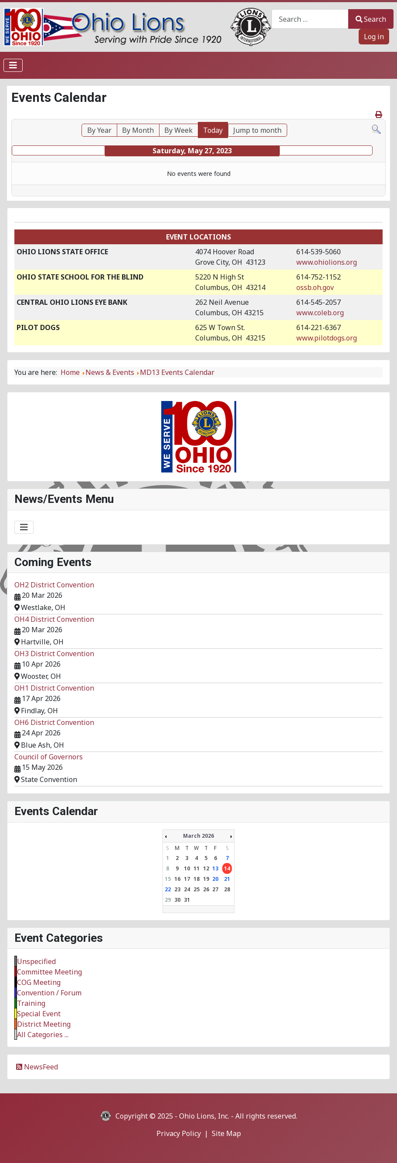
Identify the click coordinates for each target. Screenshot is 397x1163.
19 (206, 879)
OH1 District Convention (54, 688)
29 (168, 899)
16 (177, 879)
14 (227, 868)
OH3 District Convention (54, 653)
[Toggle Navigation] (13, 65)
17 (187, 879)
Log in (374, 36)
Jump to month (257, 130)
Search (371, 19)
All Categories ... (42, 1034)
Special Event (39, 1013)
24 (187, 889)
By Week (178, 130)
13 (215, 868)
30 (177, 899)
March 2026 (198, 835)
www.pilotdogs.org (326, 338)
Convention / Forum (49, 993)
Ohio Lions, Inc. (204, 1116)
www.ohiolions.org (326, 262)
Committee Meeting (49, 972)
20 (215, 879)
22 (168, 889)
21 (227, 879)
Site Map (226, 1133)
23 (177, 889)
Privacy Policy (178, 1133)
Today (213, 130)
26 (206, 889)
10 (187, 868)
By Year (99, 130)
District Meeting (44, 1024)
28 (227, 889)
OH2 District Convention (54, 585)
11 (196, 868)
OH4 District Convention (54, 619)
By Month (138, 130)
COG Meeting (39, 982)
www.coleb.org (320, 312)
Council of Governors (48, 757)
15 (168, 879)
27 (215, 889)
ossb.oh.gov (315, 287)
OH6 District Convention (54, 722)
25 (196, 889)
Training (31, 1003)
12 (206, 868)
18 (196, 879)
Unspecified (36, 961)
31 (187, 899)
